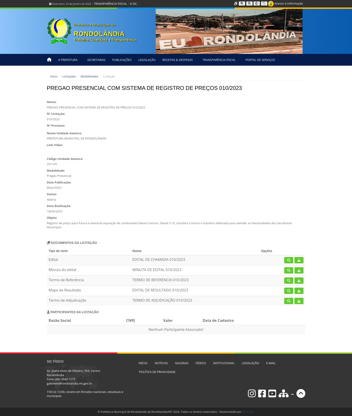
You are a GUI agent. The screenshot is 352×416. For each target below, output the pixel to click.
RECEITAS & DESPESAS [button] (179, 60)
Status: (52, 194)
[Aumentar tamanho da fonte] (249, 3)
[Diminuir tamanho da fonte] (242, 3)
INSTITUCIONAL (224, 363)
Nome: (52, 102)
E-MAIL (271, 363)
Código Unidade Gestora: (65, 159)
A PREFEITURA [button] (69, 60)
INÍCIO (143, 363)
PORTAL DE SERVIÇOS (260, 60)
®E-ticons (248, 412)
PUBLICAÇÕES (121, 60)
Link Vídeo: (55, 145)
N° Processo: (56, 125)
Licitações (69, 76)
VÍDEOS (201, 363)
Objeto (52, 218)
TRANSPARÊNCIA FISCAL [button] (221, 60)
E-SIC (133, 4)
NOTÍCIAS (161, 363)
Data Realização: (59, 206)
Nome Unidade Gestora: (64, 133)
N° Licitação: (56, 114)
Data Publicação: (59, 182)
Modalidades (89, 76)
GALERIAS (181, 363)
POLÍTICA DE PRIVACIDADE (157, 372)
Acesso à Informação (285, 3)
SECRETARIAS (96, 60)
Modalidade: (56, 170)
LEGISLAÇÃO (146, 60)
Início (54, 76)
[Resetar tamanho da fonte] (264, 3)
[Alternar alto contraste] (256, 3)
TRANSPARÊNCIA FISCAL (110, 4)
